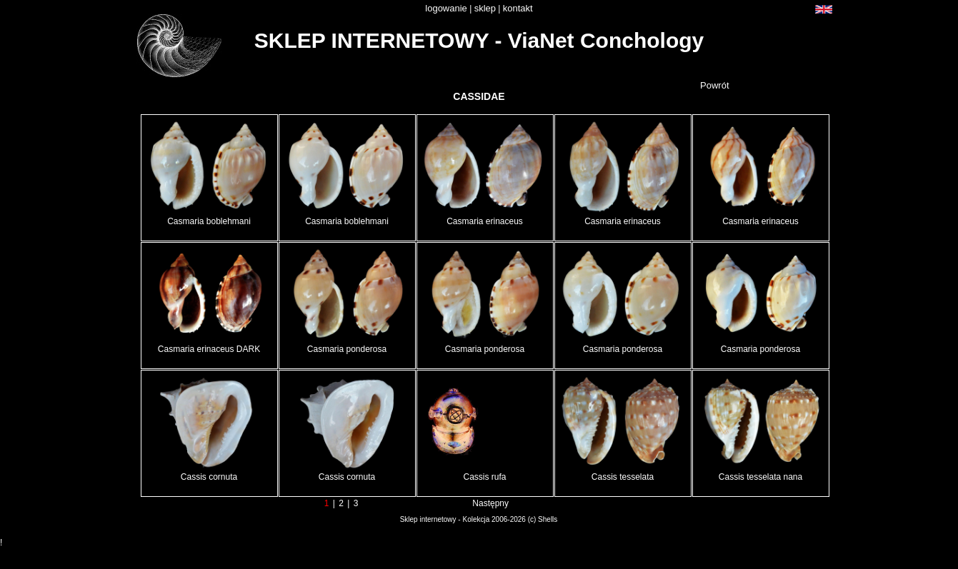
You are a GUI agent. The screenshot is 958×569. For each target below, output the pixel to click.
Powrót (714, 85)
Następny (490, 503)
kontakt (518, 8)
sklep (485, 8)
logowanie (446, 8)
